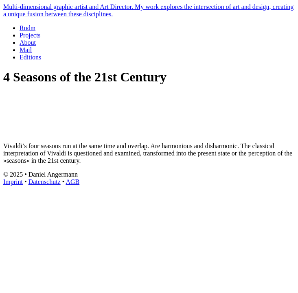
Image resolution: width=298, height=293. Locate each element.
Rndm (27, 27)
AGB (72, 181)
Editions (30, 57)
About (28, 42)
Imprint (13, 181)
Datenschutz (44, 181)
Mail (26, 49)
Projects (30, 35)
